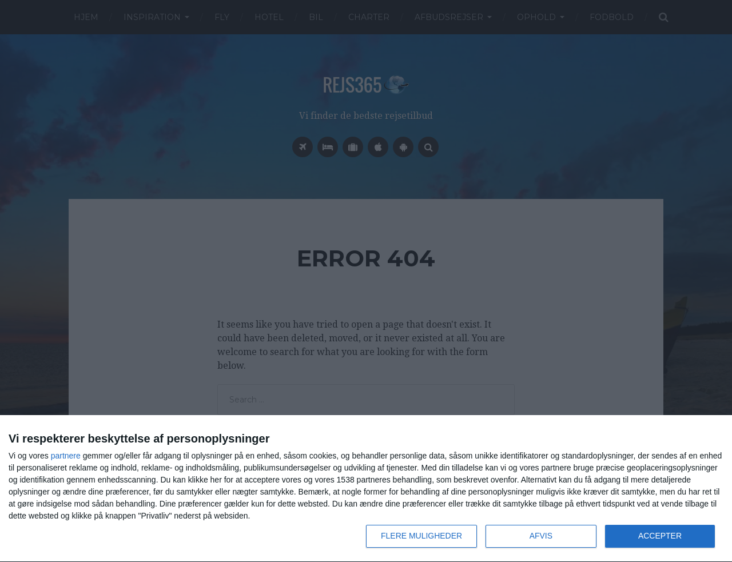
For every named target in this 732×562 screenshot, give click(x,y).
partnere (66, 456)
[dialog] (366, 489)
